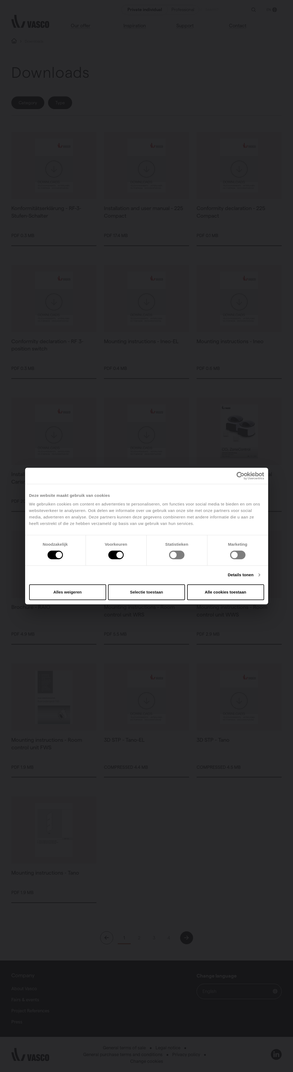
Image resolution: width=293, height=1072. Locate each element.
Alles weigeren (67, 592)
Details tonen (241, 574)
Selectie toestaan (146, 592)
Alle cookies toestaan (225, 592)
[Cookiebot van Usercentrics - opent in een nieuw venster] (240, 476)
